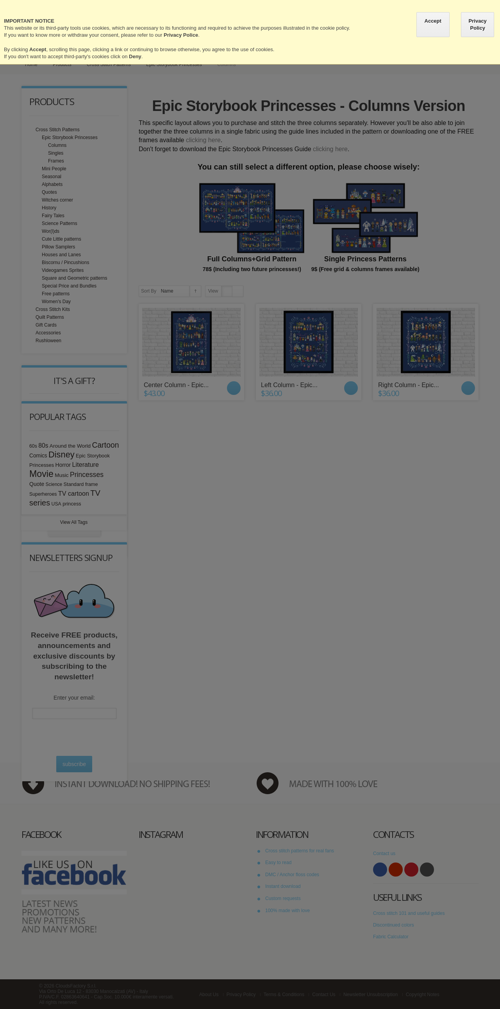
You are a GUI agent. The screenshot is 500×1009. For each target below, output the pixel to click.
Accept (433, 21)
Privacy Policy (478, 24)
